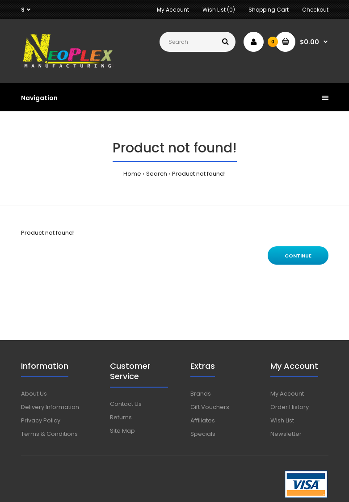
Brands (200, 393)
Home (132, 173)
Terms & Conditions (49, 434)
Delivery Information (50, 407)
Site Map (122, 430)
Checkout (315, 9)
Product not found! (199, 173)
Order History (289, 407)
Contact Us (126, 404)
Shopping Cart (268, 9)
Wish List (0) (218, 9)
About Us (34, 393)
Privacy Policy (40, 420)
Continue (298, 255)
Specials (202, 434)
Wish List (282, 420)
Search (156, 173)
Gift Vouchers (209, 407)
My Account (173, 9)
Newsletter (286, 434)
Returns (121, 417)
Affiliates (202, 420)
